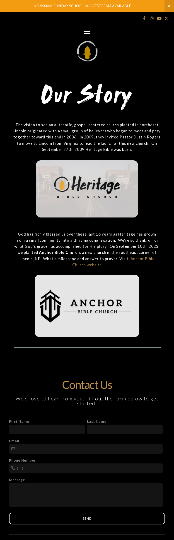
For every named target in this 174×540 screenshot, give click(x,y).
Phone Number (22, 460)
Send (87, 518)
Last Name (96, 421)
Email (14, 441)
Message (17, 480)
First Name (19, 421)
